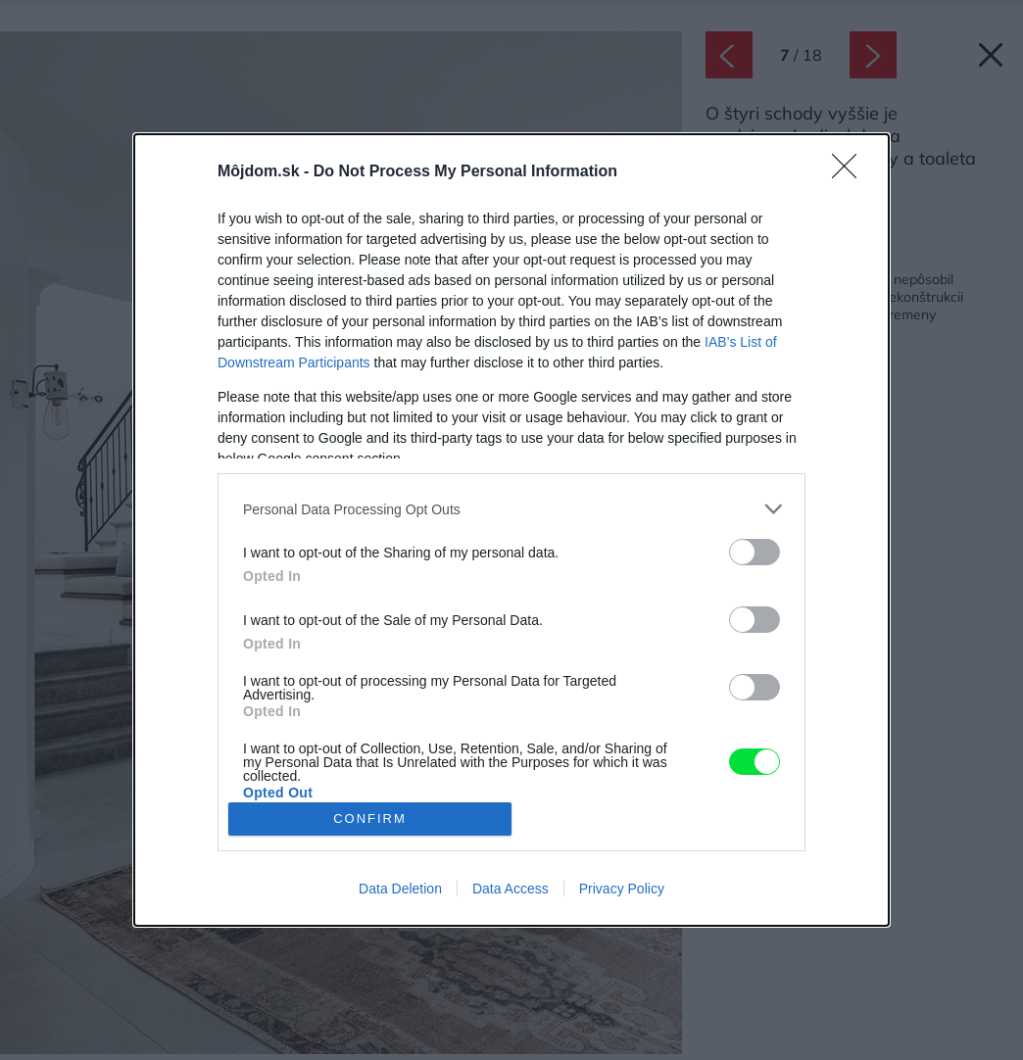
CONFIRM (370, 818)
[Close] (850, 172)
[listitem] (511, 509)
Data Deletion (400, 888)
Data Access (510, 888)
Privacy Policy (621, 888)
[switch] (754, 552)
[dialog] (511, 530)
